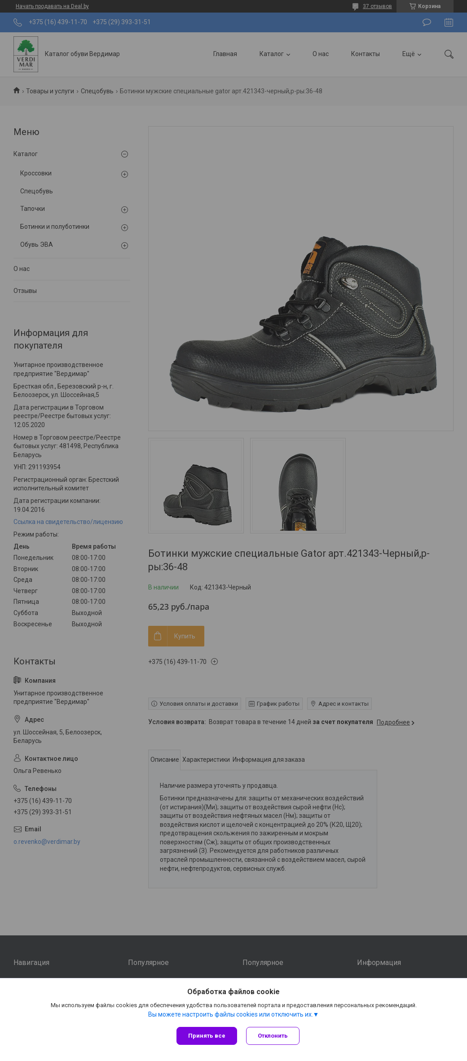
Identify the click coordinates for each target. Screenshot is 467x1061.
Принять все (206, 1035)
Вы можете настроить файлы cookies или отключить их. (230, 1014)
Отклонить (273, 1035)
